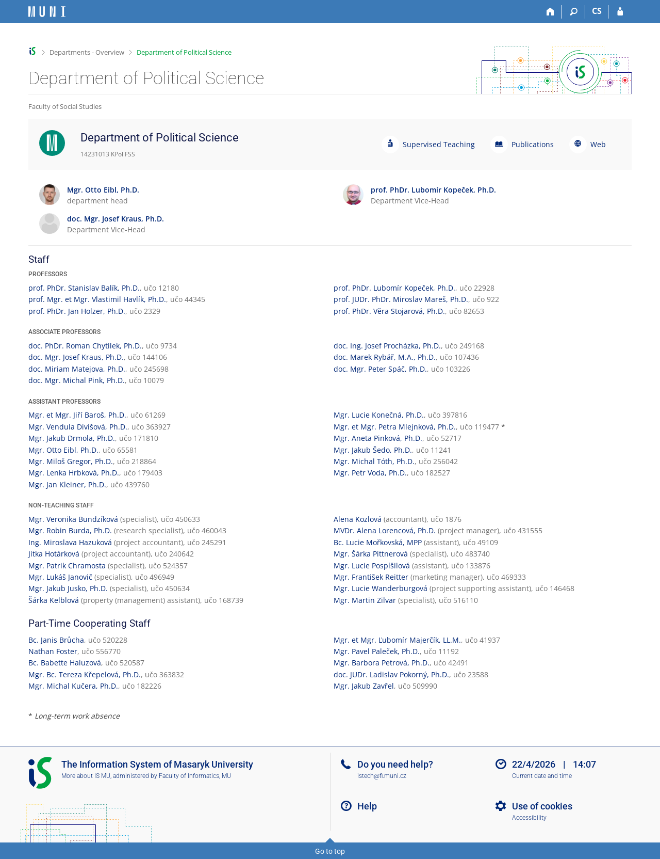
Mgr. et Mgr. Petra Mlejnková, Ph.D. (395, 427)
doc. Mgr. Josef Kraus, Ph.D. (76, 357)
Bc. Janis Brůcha (56, 640)
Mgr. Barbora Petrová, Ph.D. (382, 662)
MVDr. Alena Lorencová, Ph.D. (385, 530)
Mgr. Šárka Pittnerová (371, 554)
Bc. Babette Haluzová (64, 662)
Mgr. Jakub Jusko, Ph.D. (68, 588)
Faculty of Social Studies (65, 106)
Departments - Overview (87, 52)
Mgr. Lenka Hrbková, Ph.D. (73, 473)
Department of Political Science (184, 52)
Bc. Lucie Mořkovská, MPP (378, 542)
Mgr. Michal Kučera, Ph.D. (73, 686)
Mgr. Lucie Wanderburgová (380, 588)
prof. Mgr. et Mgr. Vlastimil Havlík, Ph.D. (97, 299)
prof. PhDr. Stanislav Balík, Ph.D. (84, 288)
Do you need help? (395, 764)
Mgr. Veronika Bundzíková (73, 519)
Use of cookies (542, 806)
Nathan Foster (52, 651)
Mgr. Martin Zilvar (365, 600)
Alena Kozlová (358, 519)
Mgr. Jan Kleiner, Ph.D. (67, 484)
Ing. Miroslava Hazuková (70, 542)
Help (367, 806)
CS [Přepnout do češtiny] (597, 11)
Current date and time (542, 776)
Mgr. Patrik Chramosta (67, 565)
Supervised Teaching (439, 144)
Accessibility (529, 817)
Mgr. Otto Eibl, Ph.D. (63, 450)
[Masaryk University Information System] (46, 11)
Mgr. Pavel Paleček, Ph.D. (377, 651)
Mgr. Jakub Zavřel (364, 686)
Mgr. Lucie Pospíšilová (372, 565)
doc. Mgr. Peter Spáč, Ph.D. (380, 369)
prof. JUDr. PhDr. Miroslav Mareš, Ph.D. (401, 299)
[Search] (573, 12)
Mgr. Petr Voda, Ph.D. (370, 473)
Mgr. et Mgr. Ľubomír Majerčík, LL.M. (397, 640)
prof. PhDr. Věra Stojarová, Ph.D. (389, 311)
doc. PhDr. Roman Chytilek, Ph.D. (85, 346)
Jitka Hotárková (53, 554)
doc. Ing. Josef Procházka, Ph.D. (387, 346)
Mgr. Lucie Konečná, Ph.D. (379, 415)
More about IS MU (85, 776)
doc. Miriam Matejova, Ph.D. (76, 369)
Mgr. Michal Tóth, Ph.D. (374, 461)
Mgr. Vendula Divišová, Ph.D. (77, 427)
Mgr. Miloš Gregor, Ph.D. (70, 461)
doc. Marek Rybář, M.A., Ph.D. (385, 357)
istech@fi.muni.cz (381, 776)
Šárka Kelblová (53, 600)
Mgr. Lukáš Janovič (60, 577)
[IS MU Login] (620, 12)
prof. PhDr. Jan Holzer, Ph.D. (76, 311)
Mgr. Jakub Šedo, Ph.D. (373, 450)
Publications (533, 144)
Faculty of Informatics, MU (195, 776)
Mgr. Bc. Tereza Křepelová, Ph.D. (84, 674)
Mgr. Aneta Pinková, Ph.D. (378, 438)
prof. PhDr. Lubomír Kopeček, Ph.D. (394, 288)
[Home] (550, 12)
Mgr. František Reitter (371, 577)
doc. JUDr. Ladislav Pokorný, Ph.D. (391, 674)
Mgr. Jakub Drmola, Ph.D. (71, 438)
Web (598, 144)
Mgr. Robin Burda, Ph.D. (70, 530)
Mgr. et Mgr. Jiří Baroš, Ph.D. (77, 415)
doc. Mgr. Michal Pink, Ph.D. (76, 380)
